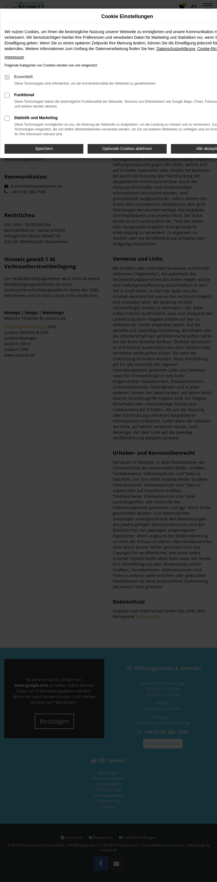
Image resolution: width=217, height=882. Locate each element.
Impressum (14, 57)
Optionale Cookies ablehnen (127, 148)
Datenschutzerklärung (176, 48)
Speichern (44, 148)
